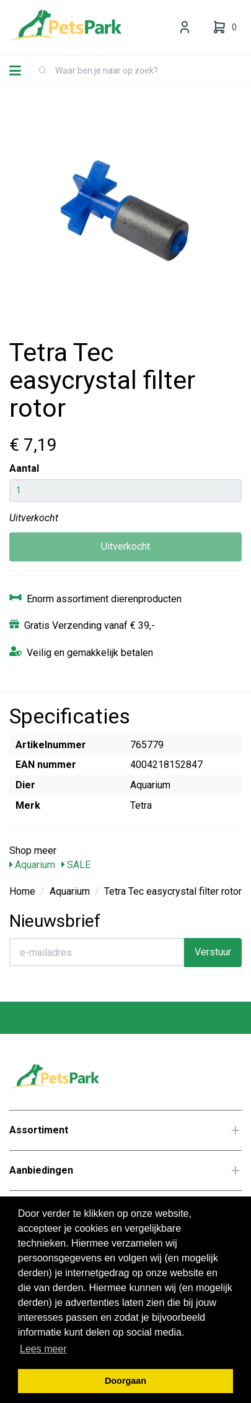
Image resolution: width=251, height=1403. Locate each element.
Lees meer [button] (43, 1349)
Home (22, 891)
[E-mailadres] (97, 952)
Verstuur (213, 952)
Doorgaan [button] (125, 1381)
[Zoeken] (42, 70)
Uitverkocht (125, 546)
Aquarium (32, 865)
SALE (75, 865)
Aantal (24, 468)
